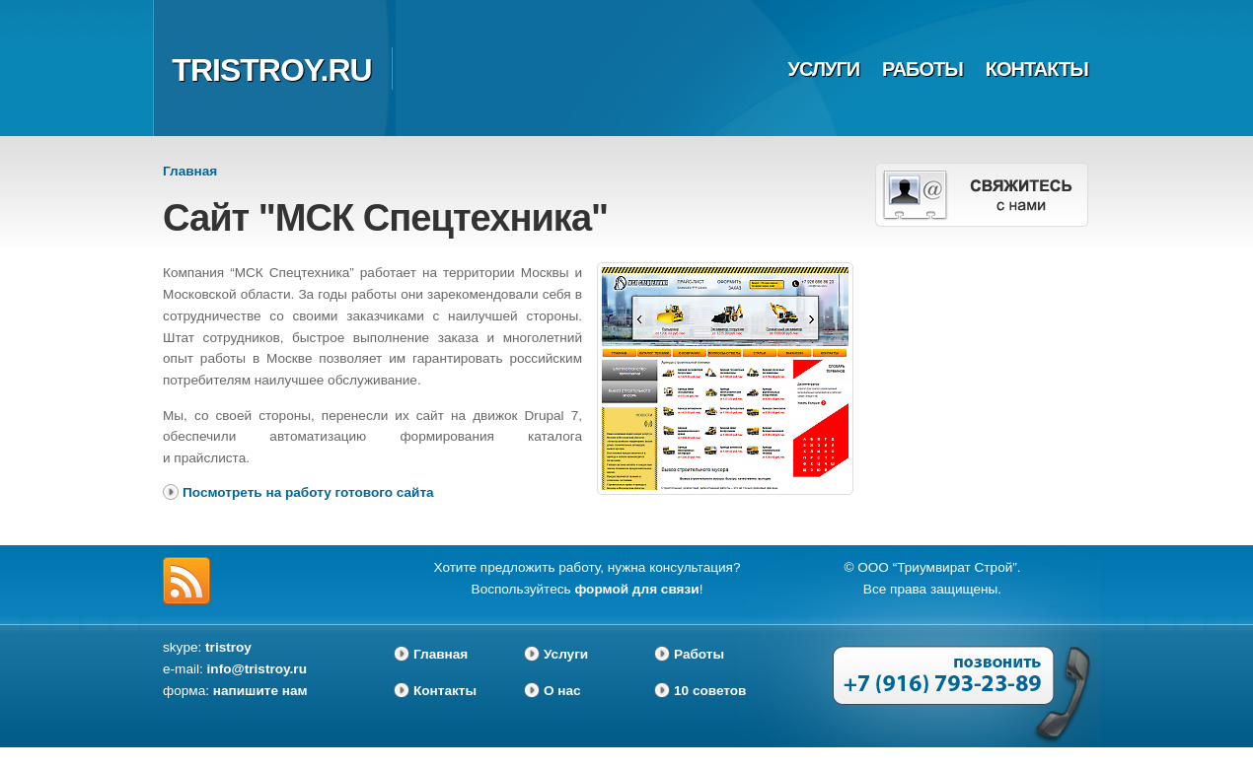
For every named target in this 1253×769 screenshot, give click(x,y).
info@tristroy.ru (257, 669)
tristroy (228, 647)
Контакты (1037, 69)
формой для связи (636, 589)
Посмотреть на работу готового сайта (308, 492)
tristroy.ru (271, 70)
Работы (922, 69)
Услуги (824, 69)
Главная (190, 171)
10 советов (710, 690)
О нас (562, 690)
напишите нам (260, 690)
